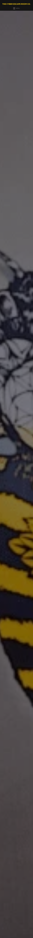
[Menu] (16, 8)
